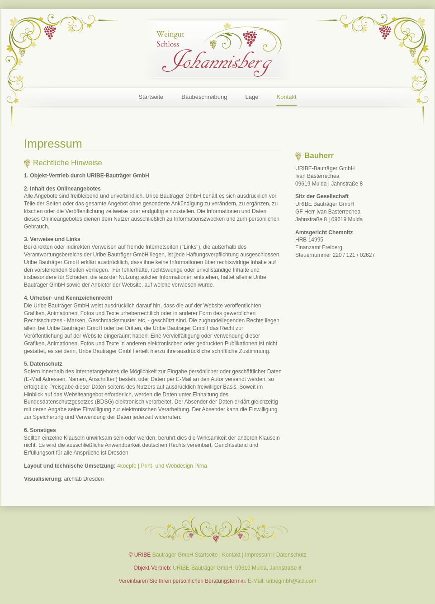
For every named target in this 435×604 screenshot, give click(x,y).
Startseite (150, 96)
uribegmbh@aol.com (291, 581)
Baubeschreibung (204, 96)
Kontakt (286, 96)
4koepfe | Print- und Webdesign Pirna (162, 466)
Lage (252, 96)
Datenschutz (291, 555)
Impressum (258, 555)
